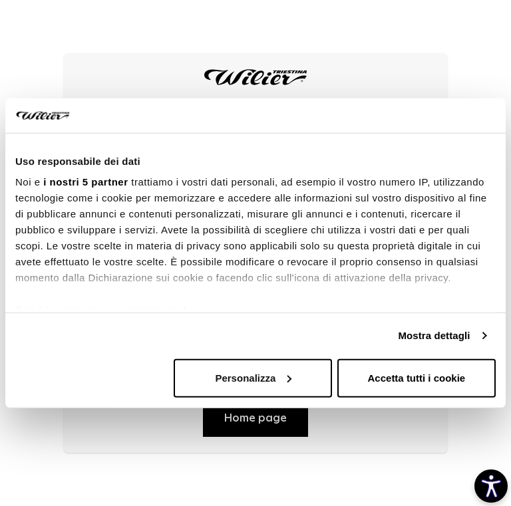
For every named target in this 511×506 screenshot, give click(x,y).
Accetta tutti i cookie (417, 378)
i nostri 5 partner (85, 182)
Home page (255, 418)
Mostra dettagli (434, 335)
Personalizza (253, 378)
